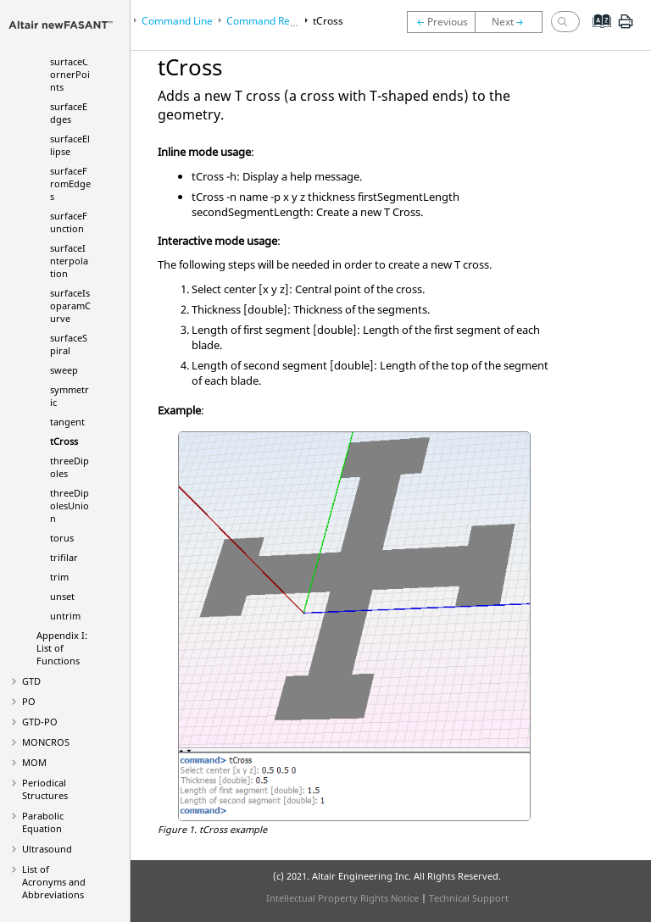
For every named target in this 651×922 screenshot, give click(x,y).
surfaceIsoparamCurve (70, 305)
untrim (65, 615)
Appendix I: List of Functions (61, 648)
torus (62, 537)
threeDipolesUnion (69, 505)
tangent (67, 421)
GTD (31, 681)
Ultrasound (47, 848)
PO (29, 701)
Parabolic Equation (43, 822)
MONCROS (46, 742)
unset (62, 596)
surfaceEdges (68, 112)
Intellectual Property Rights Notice (342, 897)
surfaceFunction (68, 222)
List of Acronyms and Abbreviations (54, 882)
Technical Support (469, 897)
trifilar (64, 557)
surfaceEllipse (70, 145)
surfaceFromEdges (70, 183)
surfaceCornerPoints (70, 74)
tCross (64, 441)
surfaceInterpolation (69, 261)
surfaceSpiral (68, 344)
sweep (64, 370)
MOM (34, 762)
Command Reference (276, 21)
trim (59, 576)
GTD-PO (40, 721)
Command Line (177, 21)
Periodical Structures (45, 789)
